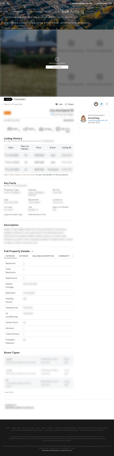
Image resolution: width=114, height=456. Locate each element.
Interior (10, 256)
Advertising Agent (96, 115)
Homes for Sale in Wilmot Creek (18, 28)
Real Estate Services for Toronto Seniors (53, 17)
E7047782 (66, 169)
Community (64, 256)
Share (69, 104)
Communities (17, 12)
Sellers (29, 12)
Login (73, 448)
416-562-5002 (101, 3)
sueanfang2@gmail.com (82, 3)
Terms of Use (43, 448)
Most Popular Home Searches (16, 17)
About (57, 12)
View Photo (57, 67)
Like (59, 104)
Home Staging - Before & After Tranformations (68, 23)
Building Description (43, 256)
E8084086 (66, 155)
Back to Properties (11, 104)
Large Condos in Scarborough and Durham (23, 23)
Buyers (39, 12)
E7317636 (66, 162)
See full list (9, 392)
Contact (90, 12)
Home (5, 12)
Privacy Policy (55, 448)
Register (65, 448)
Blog (48, 12)
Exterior (23, 256)
